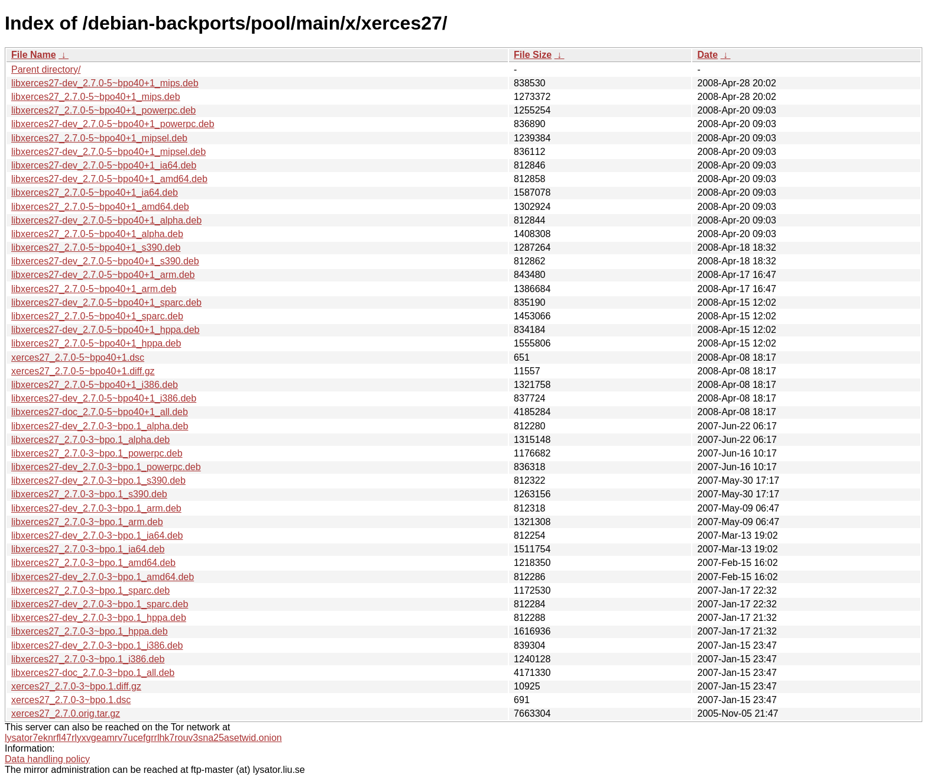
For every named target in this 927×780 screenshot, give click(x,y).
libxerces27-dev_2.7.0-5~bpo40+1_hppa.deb (105, 330)
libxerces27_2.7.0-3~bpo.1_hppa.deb (89, 631)
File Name (33, 55)
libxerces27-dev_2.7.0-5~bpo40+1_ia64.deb (103, 165)
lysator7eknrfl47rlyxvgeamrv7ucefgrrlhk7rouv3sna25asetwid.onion (143, 738)
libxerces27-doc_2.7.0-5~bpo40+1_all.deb (99, 412)
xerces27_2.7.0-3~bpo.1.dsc (71, 700)
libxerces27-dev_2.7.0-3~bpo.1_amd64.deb (102, 577)
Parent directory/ (45, 69)
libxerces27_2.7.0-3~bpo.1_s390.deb (89, 494)
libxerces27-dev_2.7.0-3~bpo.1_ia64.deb (97, 535)
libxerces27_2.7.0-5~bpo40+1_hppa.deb (96, 343)
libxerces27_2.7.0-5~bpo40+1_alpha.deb (97, 234)
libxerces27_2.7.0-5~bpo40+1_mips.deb (95, 97)
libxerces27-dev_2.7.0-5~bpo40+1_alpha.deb (106, 220)
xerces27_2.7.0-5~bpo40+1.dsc (77, 357)
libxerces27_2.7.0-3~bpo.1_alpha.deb (90, 440)
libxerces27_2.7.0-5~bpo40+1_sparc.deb (97, 316)
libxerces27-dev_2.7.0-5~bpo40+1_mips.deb (105, 83)
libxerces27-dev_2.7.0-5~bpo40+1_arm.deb (103, 275)
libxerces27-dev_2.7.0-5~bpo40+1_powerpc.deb (112, 124)
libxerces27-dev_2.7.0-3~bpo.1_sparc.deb (99, 604)
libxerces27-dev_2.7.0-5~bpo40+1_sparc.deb (106, 302)
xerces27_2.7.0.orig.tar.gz (65, 713)
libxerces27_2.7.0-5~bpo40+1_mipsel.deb (99, 138)
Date (707, 55)
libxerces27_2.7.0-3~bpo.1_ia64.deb (87, 549)
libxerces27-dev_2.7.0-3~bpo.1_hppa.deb (98, 618)
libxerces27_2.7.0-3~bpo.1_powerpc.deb (97, 453)
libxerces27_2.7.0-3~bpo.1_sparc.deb (90, 590)
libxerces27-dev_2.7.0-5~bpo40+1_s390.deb (105, 261)
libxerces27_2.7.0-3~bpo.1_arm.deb (87, 522)
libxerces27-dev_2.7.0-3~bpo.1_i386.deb (97, 645)
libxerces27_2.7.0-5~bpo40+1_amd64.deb (100, 207)
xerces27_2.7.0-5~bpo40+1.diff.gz (83, 371)
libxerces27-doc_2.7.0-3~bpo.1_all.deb (92, 673)
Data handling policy (47, 759)
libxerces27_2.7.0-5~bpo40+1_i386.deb (94, 385)
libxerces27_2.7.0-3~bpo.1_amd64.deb (93, 563)
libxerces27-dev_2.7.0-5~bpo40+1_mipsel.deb (108, 152)
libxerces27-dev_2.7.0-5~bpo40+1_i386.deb (103, 398)
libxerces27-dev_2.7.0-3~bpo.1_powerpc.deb (106, 467)
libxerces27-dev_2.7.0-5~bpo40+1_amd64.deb (109, 179)
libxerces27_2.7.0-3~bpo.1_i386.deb (87, 659)
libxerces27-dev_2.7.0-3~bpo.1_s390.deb (98, 480)
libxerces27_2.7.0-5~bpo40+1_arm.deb (93, 289)
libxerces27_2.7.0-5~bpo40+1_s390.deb (95, 247)
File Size (533, 55)
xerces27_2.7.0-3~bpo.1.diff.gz (76, 686)
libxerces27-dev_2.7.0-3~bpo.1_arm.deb (96, 508)
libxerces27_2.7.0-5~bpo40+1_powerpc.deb (103, 110)
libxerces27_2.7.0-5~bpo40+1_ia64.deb (94, 192)
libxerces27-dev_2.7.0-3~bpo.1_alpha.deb (99, 426)
